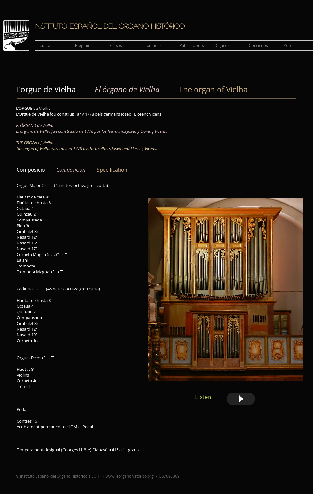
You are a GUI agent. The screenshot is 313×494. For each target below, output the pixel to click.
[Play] (241, 399)
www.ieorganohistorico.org (130, 476)
